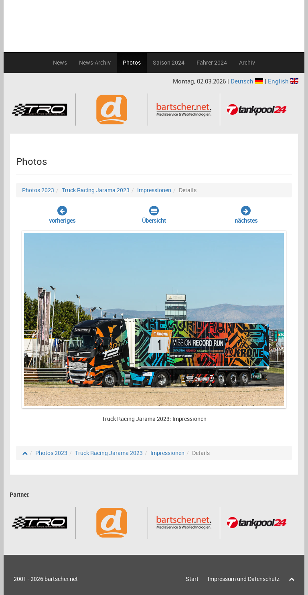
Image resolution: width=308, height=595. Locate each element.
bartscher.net (61, 579)
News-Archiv (95, 62)
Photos (132, 62)
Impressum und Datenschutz (244, 579)
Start (192, 579)
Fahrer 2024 (212, 62)
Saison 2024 (168, 62)
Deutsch (248, 81)
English (283, 81)
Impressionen (154, 190)
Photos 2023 (38, 190)
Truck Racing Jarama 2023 (96, 190)
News (60, 62)
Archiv (247, 62)
